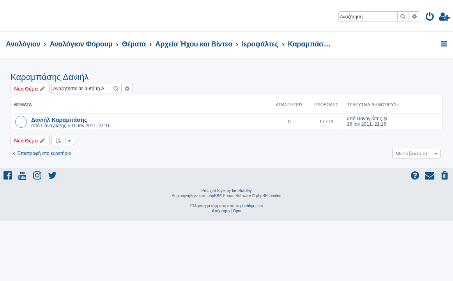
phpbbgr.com (251, 206)
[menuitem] (430, 18)
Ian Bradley (242, 191)
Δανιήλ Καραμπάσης (59, 119)
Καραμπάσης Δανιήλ (49, 77)
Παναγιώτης (53, 125)
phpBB (213, 196)
